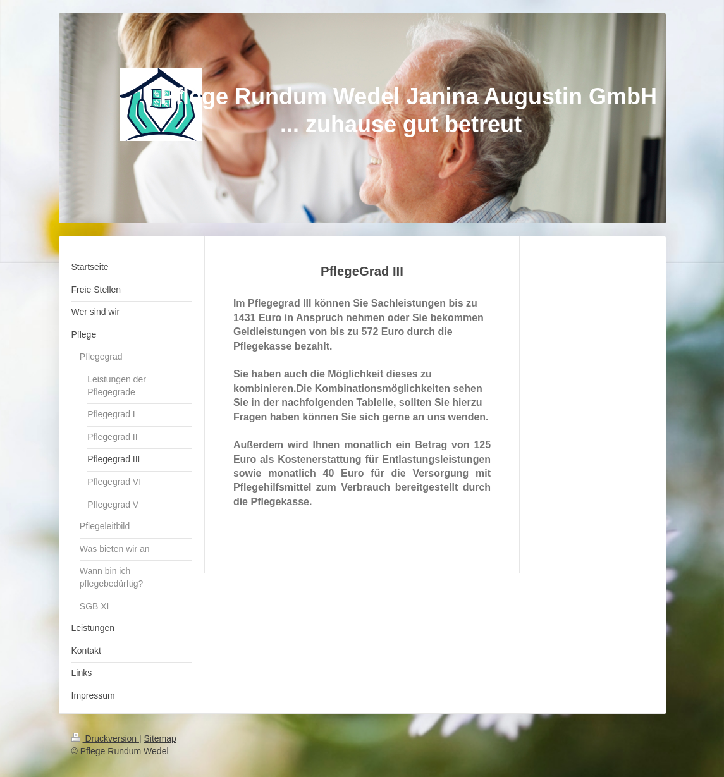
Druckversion (105, 738)
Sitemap (160, 738)
